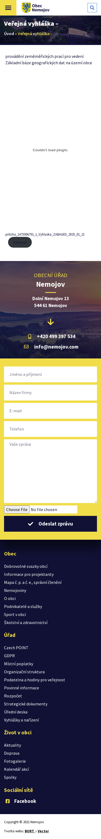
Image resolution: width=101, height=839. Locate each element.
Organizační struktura (24, 671)
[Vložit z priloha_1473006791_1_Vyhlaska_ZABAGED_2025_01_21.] (50, 150)
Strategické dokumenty (25, 703)
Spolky (10, 777)
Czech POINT (16, 647)
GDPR (9, 655)
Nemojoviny (15, 590)
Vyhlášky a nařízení (21, 720)
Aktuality (12, 745)
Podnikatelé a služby (23, 606)
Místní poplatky (18, 663)
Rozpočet (13, 695)
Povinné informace (21, 687)
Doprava (11, 753)
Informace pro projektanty (29, 574)
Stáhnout (20, 242)
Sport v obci (15, 614)
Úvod (9, 33)
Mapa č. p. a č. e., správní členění (32, 582)
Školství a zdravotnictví (25, 622)
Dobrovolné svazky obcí (25, 566)
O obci (10, 598)
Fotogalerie (15, 761)
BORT (30, 831)
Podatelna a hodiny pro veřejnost (34, 679)
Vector (43, 831)
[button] (8, 8)
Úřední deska (15, 712)
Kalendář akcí (16, 769)
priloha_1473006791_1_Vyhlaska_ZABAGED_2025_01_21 (45, 234)
